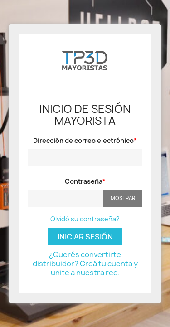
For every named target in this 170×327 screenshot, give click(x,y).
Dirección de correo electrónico (83, 140)
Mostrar (123, 198)
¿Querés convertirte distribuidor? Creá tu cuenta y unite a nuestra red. (85, 263)
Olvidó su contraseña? (85, 219)
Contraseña (83, 181)
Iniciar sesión (85, 237)
